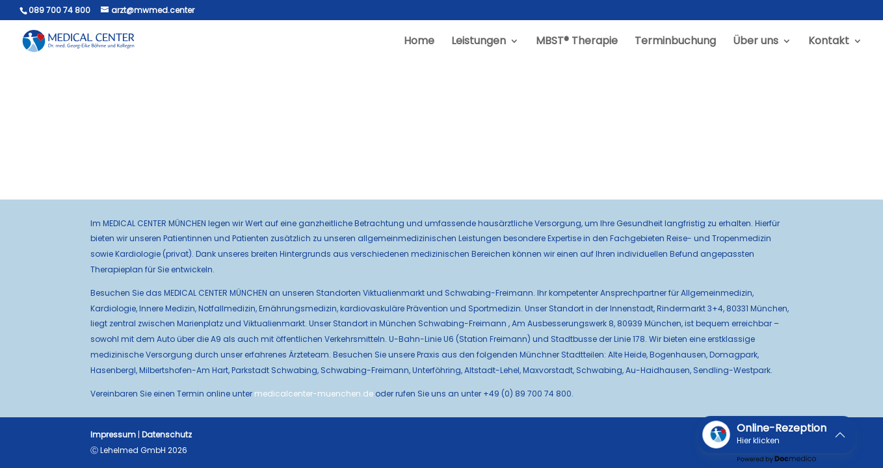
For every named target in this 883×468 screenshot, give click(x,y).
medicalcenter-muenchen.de (313, 393)
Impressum (113, 434)
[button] (777, 434)
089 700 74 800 (59, 10)
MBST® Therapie (577, 42)
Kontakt (828, 42)
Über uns (755, 42)
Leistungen (478, 42)
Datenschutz (167, 434)
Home (419, 42)
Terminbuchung (675, 42)
